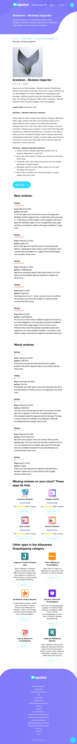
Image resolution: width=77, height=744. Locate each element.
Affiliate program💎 (39, 5)
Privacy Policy (38, 697)
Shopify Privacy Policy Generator (38, 714)
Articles (38, 731)
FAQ (38, 695)
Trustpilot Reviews (38, 712)
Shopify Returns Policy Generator (38, 726)
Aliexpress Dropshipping (45, 39)
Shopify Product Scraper (38, 692)
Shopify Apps (26, 39)
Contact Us (38, 728)
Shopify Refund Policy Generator (38, 717)
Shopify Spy (38, 689)
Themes (38, 709)
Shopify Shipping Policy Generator (38, 723)
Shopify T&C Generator (38, 720)
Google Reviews (38, 700)
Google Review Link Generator (38, 703)
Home (15, 39)
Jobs (38, 734)
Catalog (38, 706)
